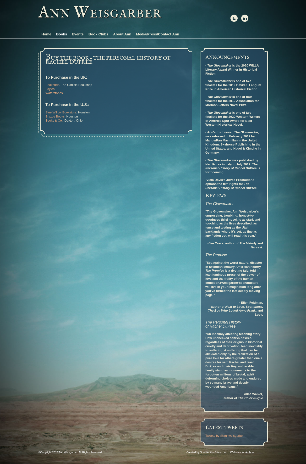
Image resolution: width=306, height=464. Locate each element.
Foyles (50, 89)
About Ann (122, 34)
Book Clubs (98, 34)
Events (78, 34)
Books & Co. (54, 120)
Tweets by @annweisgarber (224, 435)
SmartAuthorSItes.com (213, 452)
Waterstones (54, 93)
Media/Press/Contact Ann (157, 34)
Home (46, 34)
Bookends (52, 85)
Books (61, 34)
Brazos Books (55, 116)
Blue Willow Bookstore (60, 112)
